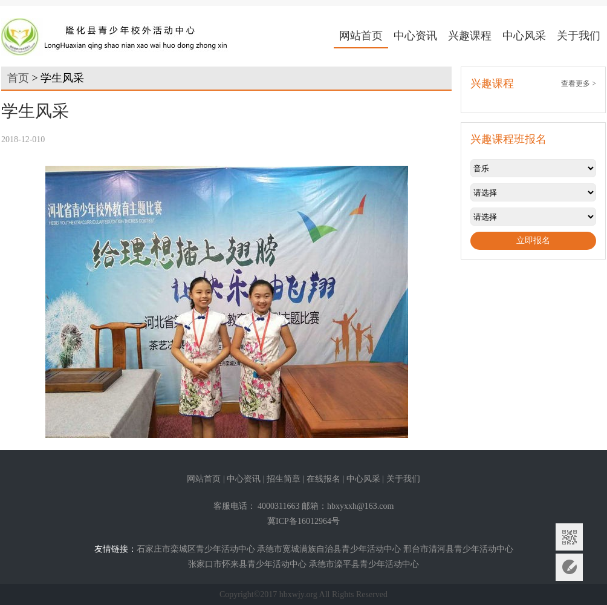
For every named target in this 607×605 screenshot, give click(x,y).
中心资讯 (415, 36)
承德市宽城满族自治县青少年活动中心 (329, 549)
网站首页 (361, 36)
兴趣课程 (470, 36)
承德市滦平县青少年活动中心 (364, 564)
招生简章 (283, 478)
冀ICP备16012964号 (303, 521)
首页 (18, 78)
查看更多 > (578, 83)
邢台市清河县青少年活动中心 (458, 549)
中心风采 (524, 36)
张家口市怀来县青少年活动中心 (247, 564)
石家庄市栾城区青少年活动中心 (196, 549)
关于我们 (578, 36)
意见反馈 (569, 567)
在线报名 (323, 478)
